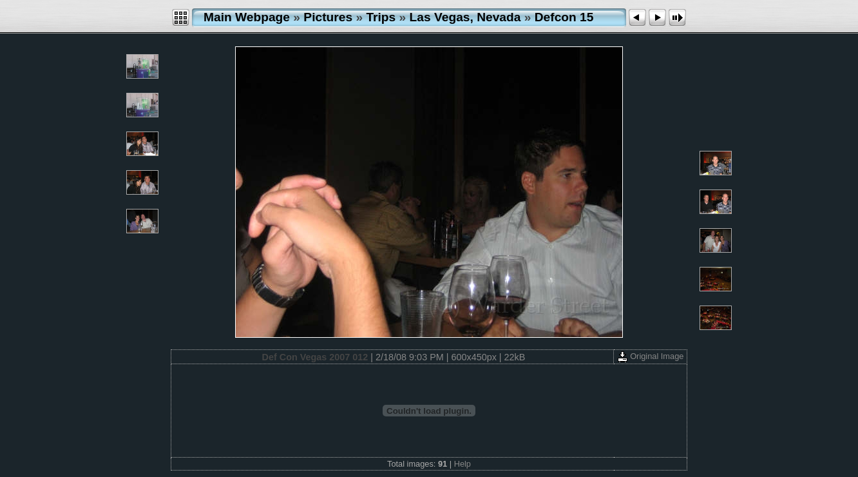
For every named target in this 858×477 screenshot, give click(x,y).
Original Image (650, 356)
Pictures (327, 17)
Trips (381, 17)
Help (462, 464)
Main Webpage (247, 17)
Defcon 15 (564, 17)
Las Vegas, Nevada (465, 17)
